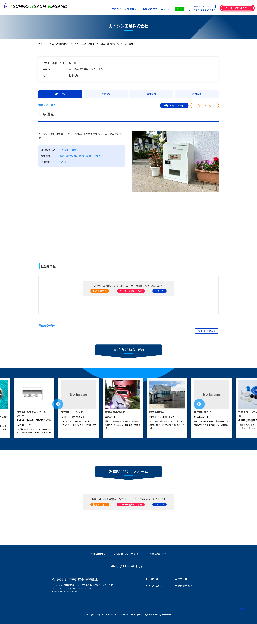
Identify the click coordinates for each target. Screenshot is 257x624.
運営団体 (116, 8)
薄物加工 (76, 150)
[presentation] (57, 404)
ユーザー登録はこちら (130, 290)
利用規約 (98, 554)
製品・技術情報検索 (59, 43)
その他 (62, 162)
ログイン (165, 8)
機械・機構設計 (67, 156)
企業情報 (105, 94)
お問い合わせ (150, 8)
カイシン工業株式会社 (84, 43)
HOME (41, 43)
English (180, 9)
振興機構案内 (132, 8)
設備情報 (151, 94)
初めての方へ (100, 290)
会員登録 (153, 579)
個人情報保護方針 (126, 554)
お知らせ (196, 94)
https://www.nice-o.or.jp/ (64, 591)
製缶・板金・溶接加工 (91, 156)
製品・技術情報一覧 (110, 43)
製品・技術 (60, 94)
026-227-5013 (205, 10)
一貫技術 (64, 150)
